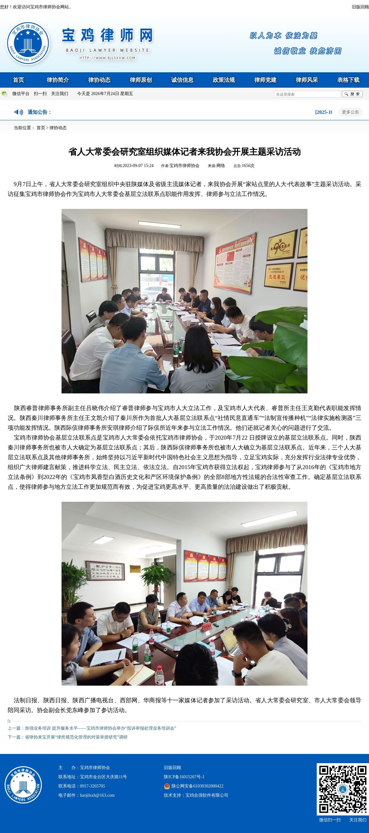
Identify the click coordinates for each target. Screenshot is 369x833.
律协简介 (58, 80)
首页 (18, 80)
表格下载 (348, 80)
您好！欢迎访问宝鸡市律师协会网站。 (36, 7)
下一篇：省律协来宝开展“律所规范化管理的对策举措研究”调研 (68, 737)
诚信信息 (182, 80)
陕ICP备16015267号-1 (184, 777)
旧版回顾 (360, 7)
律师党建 (265, 80)
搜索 (352, 94)
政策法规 (224, 80)
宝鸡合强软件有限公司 (206, 795)
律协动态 (99, 80)
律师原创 (141, 80)
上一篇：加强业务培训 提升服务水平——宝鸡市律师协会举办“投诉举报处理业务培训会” (92, 728)
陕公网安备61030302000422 (197, 786)
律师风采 (307, 80)
